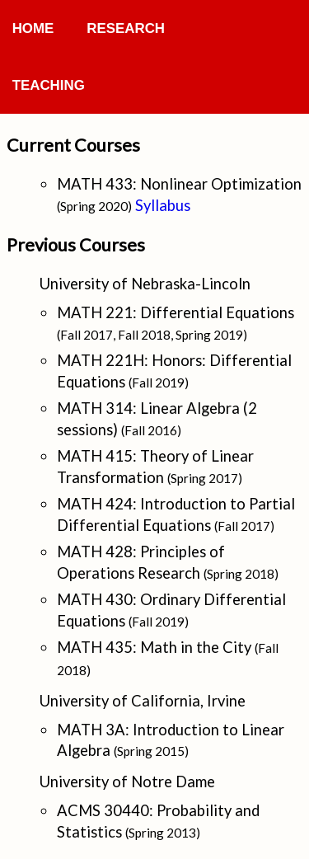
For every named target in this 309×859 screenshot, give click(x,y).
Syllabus (162, 205)
